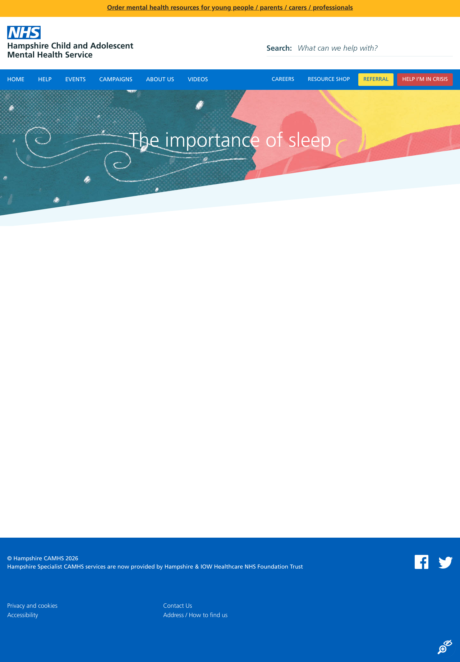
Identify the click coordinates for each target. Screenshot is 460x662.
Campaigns (115, 80)
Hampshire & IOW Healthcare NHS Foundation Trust (233, 567)
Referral (375, 79)
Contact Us (177, 606)
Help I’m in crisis (425, 79)
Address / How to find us (195, 615)
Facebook (421, 562)
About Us (160, 80)
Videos (198, 80)
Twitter (445, 563)
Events (75, 80)
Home (15, 80)
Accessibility (22, 615)
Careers (283, 79)
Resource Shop (329, 79)
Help (44, 80)
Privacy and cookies (32, 606)
